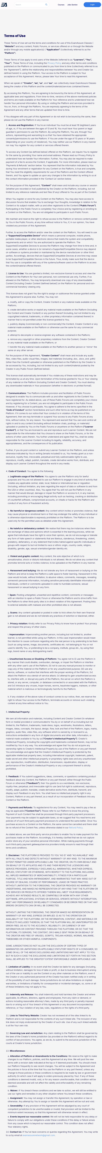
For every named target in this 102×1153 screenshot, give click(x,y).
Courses (61, 5)
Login (92, 5)
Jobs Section (72, 5)
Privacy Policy (54, 63)
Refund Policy (76, 827)
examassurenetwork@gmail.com (39, 1135)
